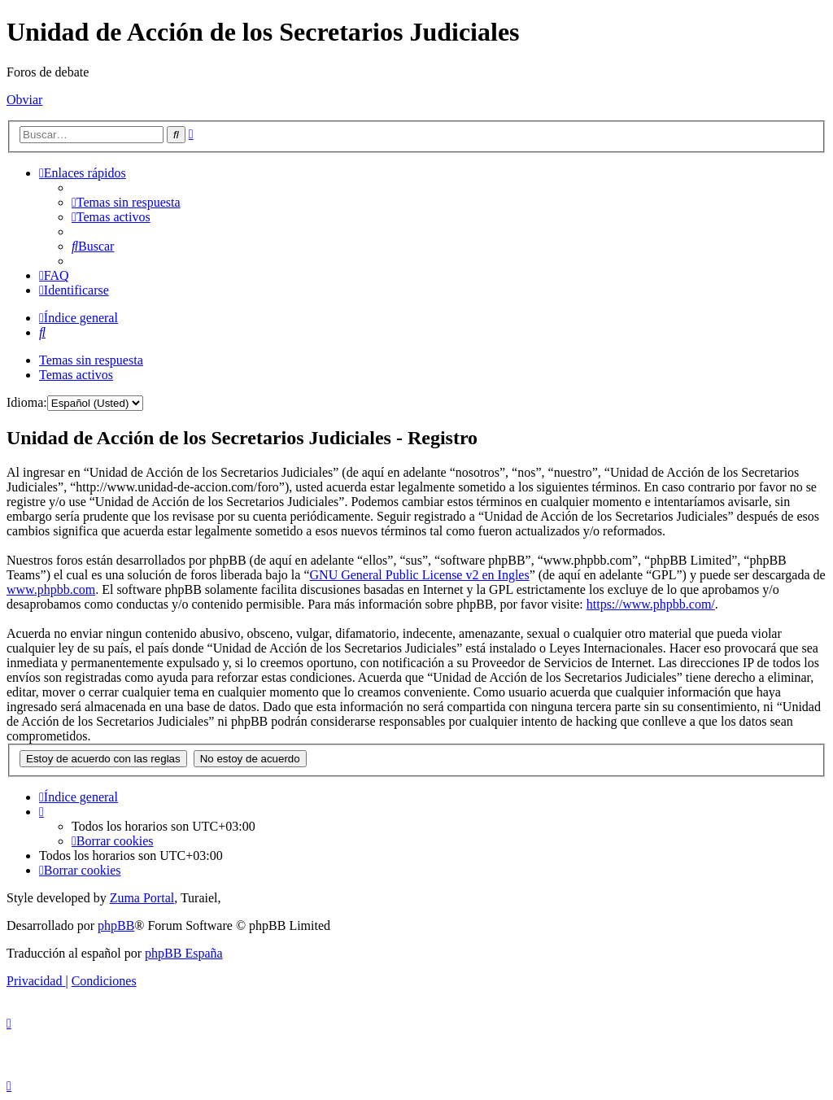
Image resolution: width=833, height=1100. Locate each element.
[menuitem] (126, 202)
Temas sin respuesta (91, 360)
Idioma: (27, 402)
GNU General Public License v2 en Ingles (420, 575)
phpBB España (184, 953)
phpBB (116, 925)
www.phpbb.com (51, 589)
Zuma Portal (142, 898)
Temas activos (76, 375)
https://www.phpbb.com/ (651, 604)
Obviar (24, 100)
